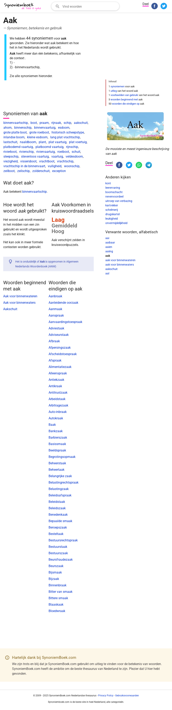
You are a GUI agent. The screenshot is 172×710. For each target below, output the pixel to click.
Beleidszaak (57, 508)
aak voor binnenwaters (119, 264)
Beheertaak (56, 470)
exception (59, 171)
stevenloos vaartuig (35, 156)
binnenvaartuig (44, 127)
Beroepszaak (58, 527)
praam (44, 123)
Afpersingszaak (60, 347)
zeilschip (23, 171)
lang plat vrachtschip (65, 137)
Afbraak (54, 341)
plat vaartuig (57, 142)
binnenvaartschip (15, 123)
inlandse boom (13, 137)
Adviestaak (56, 328)
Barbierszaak (58, 437)
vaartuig (57, 156)
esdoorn (63, 127)
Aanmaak (55, 309)
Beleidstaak (57, 502)
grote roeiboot (39, 132)
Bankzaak (56, 431)
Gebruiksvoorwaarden (127, 695)
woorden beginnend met (124, 99)
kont (108, 183)
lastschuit (10, 142)
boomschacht (114, 192)
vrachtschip (65, 161)
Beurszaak (56, 566)
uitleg (114, 90)
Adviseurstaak (59, 335)
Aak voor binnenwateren (20, 296)
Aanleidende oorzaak (63, 303)
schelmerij (111, 209)
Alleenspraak (58, 373)
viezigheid (10, 161)
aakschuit (81, 123)
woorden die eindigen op (125, 103)
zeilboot (9, 171)
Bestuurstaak (58, 547)
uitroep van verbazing (118, 201)
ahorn (7, 127)
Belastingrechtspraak (63, 482)
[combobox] (85, 6)
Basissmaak (57, 444)
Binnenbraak (57, 585)
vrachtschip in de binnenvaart (24, 166)
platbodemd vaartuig (18, 147)
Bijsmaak (55, 572)
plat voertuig (78, 142)
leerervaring (112, 187)
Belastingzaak (59, 489)
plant (42, 142)
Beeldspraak (57, 450)
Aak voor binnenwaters (19, 303)
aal (107, 273)
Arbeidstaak (57, 399)
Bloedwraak (57, 611)
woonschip (71, 166)
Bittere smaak (58, 598)
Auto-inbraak (58, 412)
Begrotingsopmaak (62, 457)
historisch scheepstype (68, 132)
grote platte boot (15, 132)
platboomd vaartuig (49, 147)
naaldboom (28, 142)
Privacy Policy (105, 695)
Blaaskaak (56, 604)
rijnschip (72, 147)
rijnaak (56, 123)
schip (67, 123)
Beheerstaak (57, 463)
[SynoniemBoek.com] (23, 6)
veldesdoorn (74, 156)
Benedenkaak (58, 514)
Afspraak (55, 360)
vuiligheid (54, 166)
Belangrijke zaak (60, 476)
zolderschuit (41, 171)
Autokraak (56, 418)
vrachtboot (46, 161)
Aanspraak (56, 315)
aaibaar (110, 242)
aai (107, 238)
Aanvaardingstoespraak (65, 322)
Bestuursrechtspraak (63, 540)
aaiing (109, 251)
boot (34, 123)
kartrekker (111, 205)
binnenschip (23, 127)
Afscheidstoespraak (63, 354)
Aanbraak (55, 296)
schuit (76, 152)
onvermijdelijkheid (116, 223)
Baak (52, 425)
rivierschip (26, 152)
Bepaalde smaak (60, 521)
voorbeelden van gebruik (124, 95)
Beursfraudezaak (61, 559)
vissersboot (28, 161)
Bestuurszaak (58, 553)
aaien (108, 247)
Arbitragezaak (58, 405)
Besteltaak (56, 534)
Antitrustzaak (58, 392)
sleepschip (10, 156)
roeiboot (63, 152)
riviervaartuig (45, 152)
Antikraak (55, 386)
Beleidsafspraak (60, 495)
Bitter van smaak (60, 592)
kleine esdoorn (37, 137)
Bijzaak (54, 579)
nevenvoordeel (114, 196)
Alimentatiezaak (60, 367)
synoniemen (117, 86)
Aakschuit (10, 309)
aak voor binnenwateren (120, 260)
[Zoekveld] (89, 6)
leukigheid (111, 218)
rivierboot (10, 152)
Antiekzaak (56, 380)
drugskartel (112, 214)
